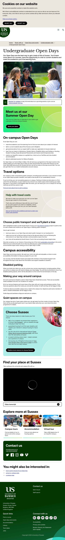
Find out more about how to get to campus (15, 188)
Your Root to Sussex (43, 225)
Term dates (6, 528)
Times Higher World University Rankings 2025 (22, 332)
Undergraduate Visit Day (16, 103)
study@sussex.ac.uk (12, 449)
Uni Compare (18, 322)
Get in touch (36, 490)
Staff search (36, 492)
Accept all (21, 23)
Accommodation (8, 522)
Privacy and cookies (39, 524)
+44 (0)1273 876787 (11, 451)
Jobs (4, 531)
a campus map (10, 475)
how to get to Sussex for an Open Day (17, 471)
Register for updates (14, 101)
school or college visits (12, 473)
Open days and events (9, 520)
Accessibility (37, 522)
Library (5, 525)
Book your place (13, 126)
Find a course (7, 517)
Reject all (8, 23)
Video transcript (10, 404)
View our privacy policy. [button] (10, 19)
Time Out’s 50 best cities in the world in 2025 (22, 341)
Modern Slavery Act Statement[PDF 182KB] (42, 528)
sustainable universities (47, 242)
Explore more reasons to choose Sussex (20, 350)
